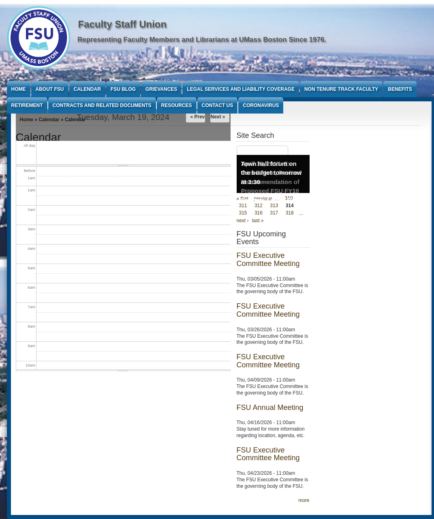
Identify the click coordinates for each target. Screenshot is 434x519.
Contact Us (217, 105)
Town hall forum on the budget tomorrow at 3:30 (271, 172)
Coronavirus (261, 105)
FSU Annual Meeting (270, 407)
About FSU (50, 89)
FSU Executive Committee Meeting (268, 259)
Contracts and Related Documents (102, 105)
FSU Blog (123, 89)
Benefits (400, 89)
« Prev (197, 117)
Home (18, 89)
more (303, 500)
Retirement (27, 105)
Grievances (161, 89)
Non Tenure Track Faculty (341, 89)
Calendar (87, 89)
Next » (217, 117)
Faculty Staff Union (122, 24)
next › (243, 220)
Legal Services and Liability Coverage (241, 89)
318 (290, 213)
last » (258, 220)
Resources (176, 105)
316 (258, 213)
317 (274, 213)
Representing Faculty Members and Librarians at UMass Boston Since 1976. (201, 39)
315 (243, 213)
